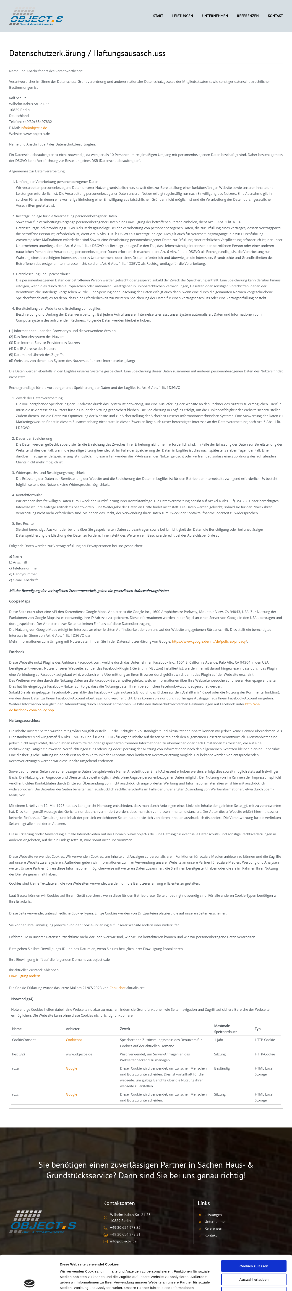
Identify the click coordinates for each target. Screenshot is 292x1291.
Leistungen (213, 1214)
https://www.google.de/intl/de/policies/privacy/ (209, 641)
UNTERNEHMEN (215, 15)
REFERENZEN (248, 15)
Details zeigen (242, 1282)
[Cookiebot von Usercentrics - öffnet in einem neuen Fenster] (30, 1282)
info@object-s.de (34, 127)
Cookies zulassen (254, 1231)
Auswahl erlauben (254, 1244)
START (158, 15)
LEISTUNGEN (182, 15)
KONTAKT (275, 15)
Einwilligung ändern (24, 976)
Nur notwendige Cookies (254, 1258)
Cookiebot (117, 987)
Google (71, 1068)
